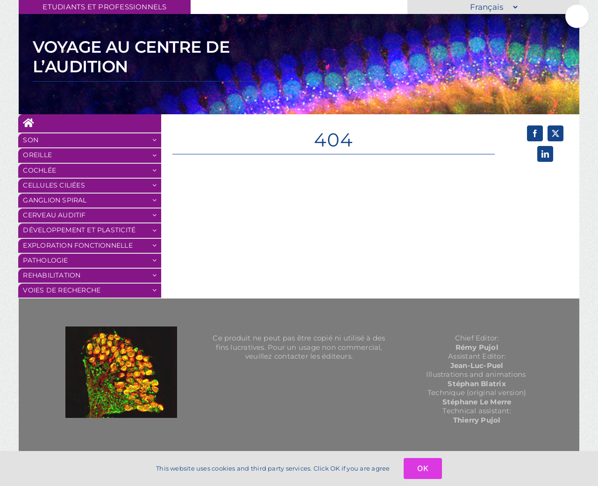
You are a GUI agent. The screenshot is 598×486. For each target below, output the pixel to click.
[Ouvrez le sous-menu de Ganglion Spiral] (156, 201)
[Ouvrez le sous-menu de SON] (156, 140)
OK (422, 468)
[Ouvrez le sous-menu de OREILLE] (156, 155)
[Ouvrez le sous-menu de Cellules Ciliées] (156, 186)
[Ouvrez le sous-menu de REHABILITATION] (156, 276)
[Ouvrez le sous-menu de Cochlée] (156, 171)
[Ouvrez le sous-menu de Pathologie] (156, 261)
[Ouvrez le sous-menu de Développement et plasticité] (156, 230)
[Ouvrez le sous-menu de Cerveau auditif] (156, 215)
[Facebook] (535, 133)
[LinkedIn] (545, 154)
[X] (555, 133)
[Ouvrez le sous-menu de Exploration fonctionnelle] (156, 246)
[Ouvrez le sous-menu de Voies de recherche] (156, 291)
